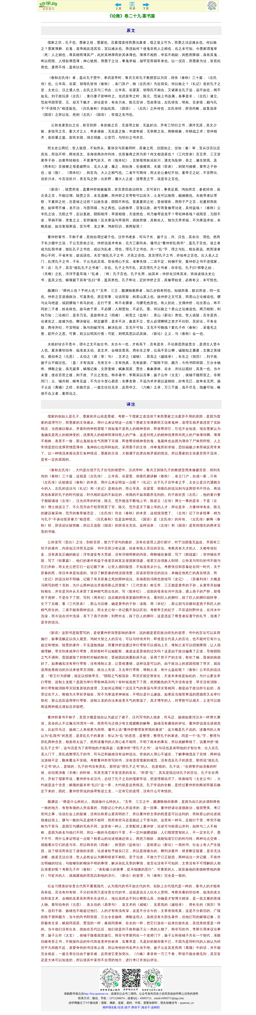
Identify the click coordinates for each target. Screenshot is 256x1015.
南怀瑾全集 (110, 1007)
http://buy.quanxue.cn (96, 993)
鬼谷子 (146, 1007)
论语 (121, 1007)
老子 (127, 1007)
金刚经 (155, 1007)
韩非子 (136, 1007)
